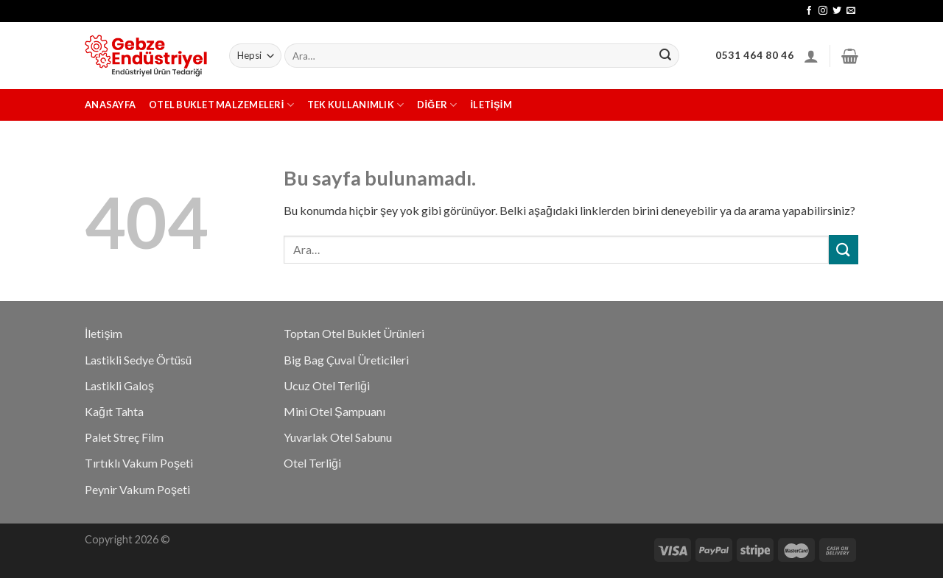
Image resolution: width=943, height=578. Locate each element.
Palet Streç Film (124, 437)
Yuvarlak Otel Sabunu (338, 437)
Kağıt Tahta (114, 411)
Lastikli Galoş (119, 385)
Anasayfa (110, 104)
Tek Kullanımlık (355, 105)
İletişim (491, 104)
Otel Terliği (312, 463)
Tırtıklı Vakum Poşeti (139, 463)
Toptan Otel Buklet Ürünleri (354, 333)
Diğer (437, 105)
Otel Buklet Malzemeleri (221, 105)
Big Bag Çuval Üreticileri (346, 360)
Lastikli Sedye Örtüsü (138, 360)
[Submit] (843, 249)
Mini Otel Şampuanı (334, 411)
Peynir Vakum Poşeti (137, 489)
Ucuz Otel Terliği (327, 385)
